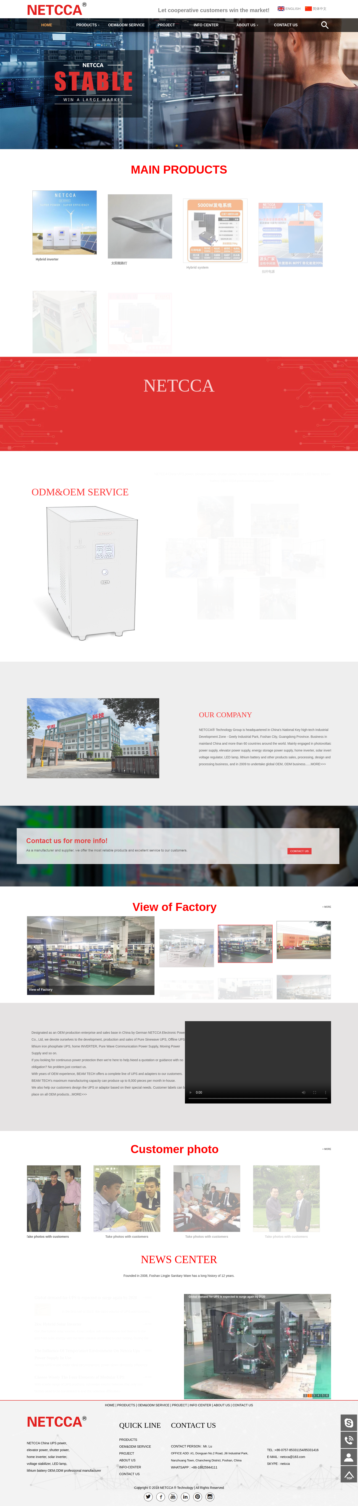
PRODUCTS (88, 25)
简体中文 (319, 9)
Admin (6, 1502)
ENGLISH (292, 9)
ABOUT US (247, 25)
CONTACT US (286, 25)
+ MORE (326, 907)
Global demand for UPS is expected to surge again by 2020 (227, 1298)
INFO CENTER (206, 25)
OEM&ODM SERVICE (126, 25)
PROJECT (166, 25)
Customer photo (175, 1149)
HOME (46, 25)
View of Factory (174, 907)
